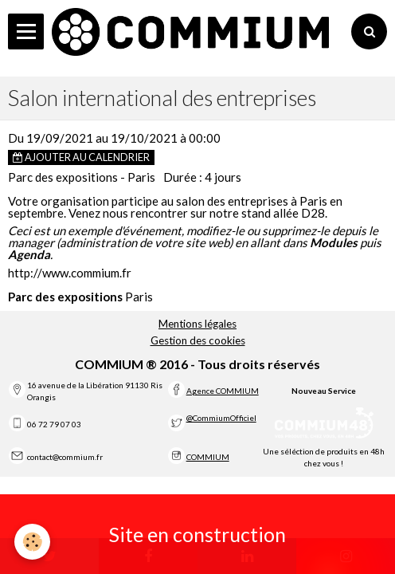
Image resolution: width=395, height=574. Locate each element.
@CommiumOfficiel (221, 418)
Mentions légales (197, 323)
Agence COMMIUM (222, 390)
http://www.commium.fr (69, 272)
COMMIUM (207, 457)
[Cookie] (32, 542)
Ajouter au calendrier (81, 157)
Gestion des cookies (198, 340)
